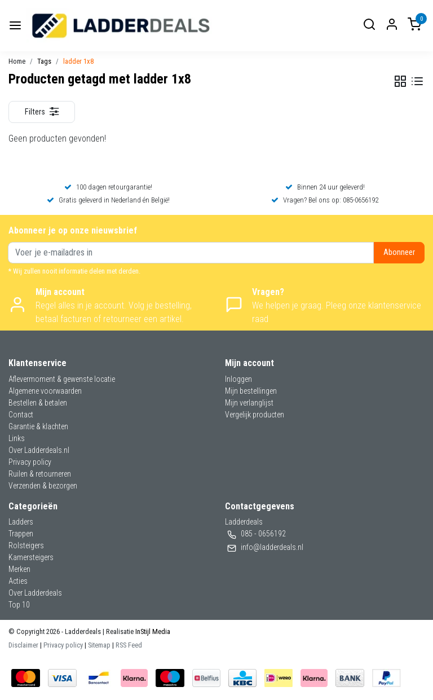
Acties (18, 580)
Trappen (20, 533)
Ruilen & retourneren (39, 473)
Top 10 (19, 604)
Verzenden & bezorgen (42, 485)
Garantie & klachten (38, 426)
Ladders (20, 521)
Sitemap (99, 645)
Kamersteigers (31, 557)
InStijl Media (152, 631)
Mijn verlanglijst (249, 402)
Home (16, 61)
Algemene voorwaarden (45, 390)
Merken (19, 569)
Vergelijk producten (254, 414)
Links (16, 438)
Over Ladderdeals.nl (38, 450)
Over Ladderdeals (35, 592)
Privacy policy (29, 461)
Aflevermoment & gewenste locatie (61, 379)
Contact (20, 414)
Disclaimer (23, 645)
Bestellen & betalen (37, 402)
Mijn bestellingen (251, 390)
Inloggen (238, 379)
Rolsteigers (26, 545)
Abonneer (399, 252)
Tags (44, 61)
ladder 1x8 (78, 61)
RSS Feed (129, 645)
